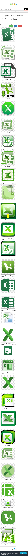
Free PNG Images (4, 11)
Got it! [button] (23, 553)
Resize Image (19, 11)
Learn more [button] (8, 554)
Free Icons (12, 11)
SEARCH (26, 9)
